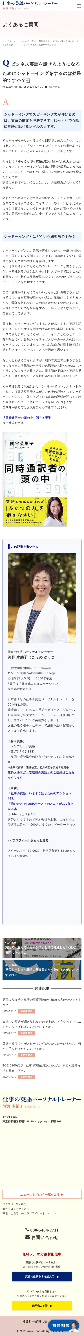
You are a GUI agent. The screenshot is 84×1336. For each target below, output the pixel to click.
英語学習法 (54, 86)
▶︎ (42, 1195)
